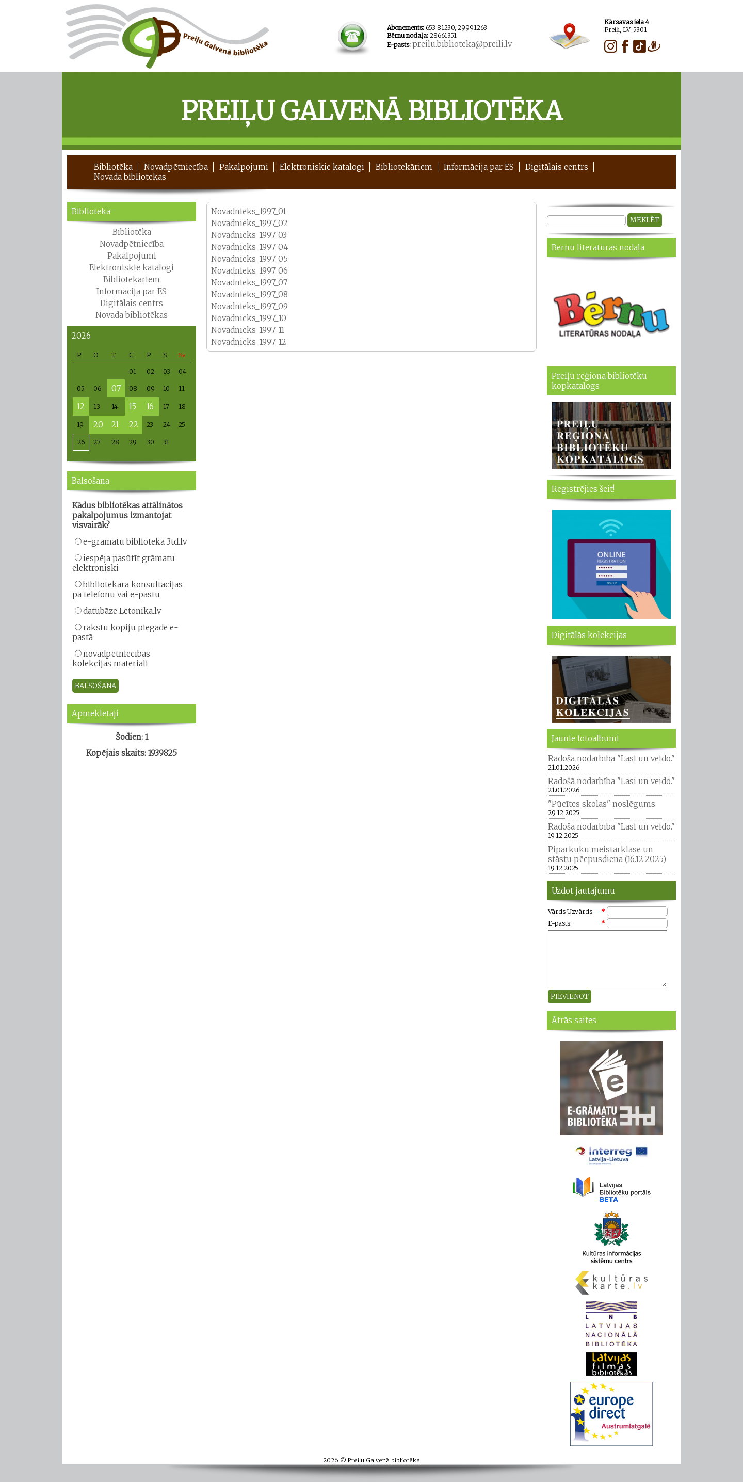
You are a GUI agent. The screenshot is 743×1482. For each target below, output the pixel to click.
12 (81, 406)
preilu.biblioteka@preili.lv (462, 44)
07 (116, 388)
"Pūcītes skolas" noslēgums (601, 804)
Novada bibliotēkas (130, 177)
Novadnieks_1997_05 (249, 259)
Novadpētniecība (176, 167)
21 (115, 424)
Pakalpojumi (243, 167)
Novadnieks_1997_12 (248, 342)
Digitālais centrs (556, 167)
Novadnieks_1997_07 (249, 283)
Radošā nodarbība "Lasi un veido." (611, 758)
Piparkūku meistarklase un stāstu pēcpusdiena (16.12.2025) (607, 854)
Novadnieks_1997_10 (248, 318)
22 (133, 424)
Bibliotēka (113, 167)
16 (150, 406)
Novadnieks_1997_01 (248, 211)
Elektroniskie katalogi (322, 167)
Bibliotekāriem (404, 167)
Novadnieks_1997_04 (249, 247)
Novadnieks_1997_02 (249, 223)
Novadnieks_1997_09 (249, 306)
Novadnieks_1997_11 (247, 330)
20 (98, 424)
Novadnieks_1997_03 (249, 235)
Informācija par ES (479, 167)
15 (132, 406)
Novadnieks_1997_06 (249, 271)
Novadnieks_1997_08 (249, 294)
